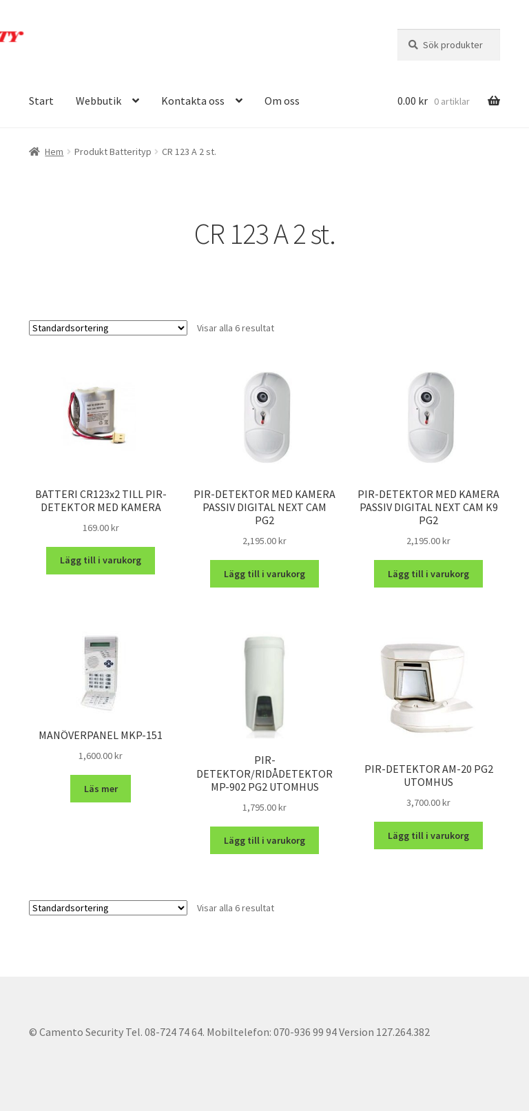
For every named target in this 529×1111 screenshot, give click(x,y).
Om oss (282, 100)
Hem (54, 151)
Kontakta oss (193, 100)
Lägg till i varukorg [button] (100, 560)
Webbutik (98, 100)
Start (41, 100)
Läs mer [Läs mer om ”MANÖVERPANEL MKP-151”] (101, 788)
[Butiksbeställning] (108, 327)
